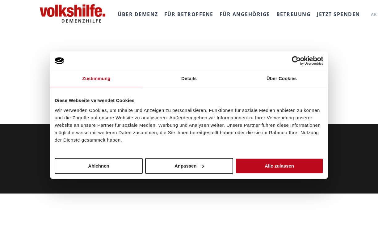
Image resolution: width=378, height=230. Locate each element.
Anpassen (189, 165)
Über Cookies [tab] (282, 78)
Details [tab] (189, 78)
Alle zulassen (279, 165)
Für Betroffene (188, 14)
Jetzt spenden (338, 14)
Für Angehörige (245, 14)
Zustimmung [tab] (96, 78)
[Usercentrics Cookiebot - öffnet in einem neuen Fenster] (296, 60)
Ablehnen (98, 165)
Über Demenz (138, 14)
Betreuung (293, 14)
